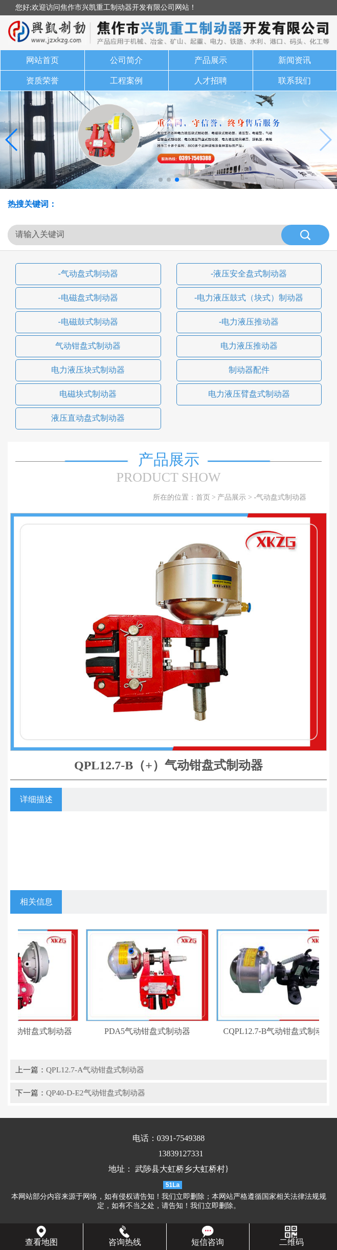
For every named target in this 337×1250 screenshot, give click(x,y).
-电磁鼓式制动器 (88, 321)
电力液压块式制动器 (88, 369)
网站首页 (42, 60)
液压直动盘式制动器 (88, 418)
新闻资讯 (294, 60)
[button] (161, 180)
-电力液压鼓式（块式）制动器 (248, 297)
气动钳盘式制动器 (88, 345)
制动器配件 (249, 369)
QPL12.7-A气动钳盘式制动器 (95, 1069)
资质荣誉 (42, 80)
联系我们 (294, 80)
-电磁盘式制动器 (88, 297)
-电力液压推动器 (249, 321)
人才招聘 (210, 80)
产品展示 (210, 60)
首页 (203, 497)
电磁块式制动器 (88, 394)
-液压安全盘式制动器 (249, 273)
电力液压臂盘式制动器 (249, 394)
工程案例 (126, 80)
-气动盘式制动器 (88, 273)
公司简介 (126, 60)
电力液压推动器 (249, 345)
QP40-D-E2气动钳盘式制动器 (95, 1092)
